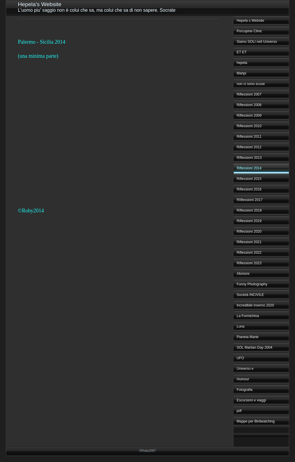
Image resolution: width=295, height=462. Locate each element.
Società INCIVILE (250, 295)
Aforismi (243, 274)
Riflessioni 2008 (249, 105)
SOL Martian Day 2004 (254, 347)
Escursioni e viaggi (251, 400)
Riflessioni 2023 (249, 263)
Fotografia (244, 390)
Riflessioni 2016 (249, 189)
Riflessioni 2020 (249, 231)
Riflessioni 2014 (249, 168)
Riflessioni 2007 (249, 94)
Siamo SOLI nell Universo (257, 42)
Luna (241, 326)
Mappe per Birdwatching (255, 421)
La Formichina (248, 316)
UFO (240, 358)
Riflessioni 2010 (249, 126)
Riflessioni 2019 (249, 221)
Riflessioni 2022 (249, 252)
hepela (242, 63)
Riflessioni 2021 (249, 242)
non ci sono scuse (251, 84)
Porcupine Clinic (249, 31)
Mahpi (241, 73)
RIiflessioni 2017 (249, 200)
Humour (243, 379)
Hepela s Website (250, 20)
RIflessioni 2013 (249, 158)
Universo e (245, 368)
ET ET (242, 52)
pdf (239, 411)
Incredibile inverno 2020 (255, 305)
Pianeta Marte (248, 337)
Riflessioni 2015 (249, 179)
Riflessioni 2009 (249, 115)
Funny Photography (252, 284)
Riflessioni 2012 (249, 147)
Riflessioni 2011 (249, 136)
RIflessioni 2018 (249, 210)
